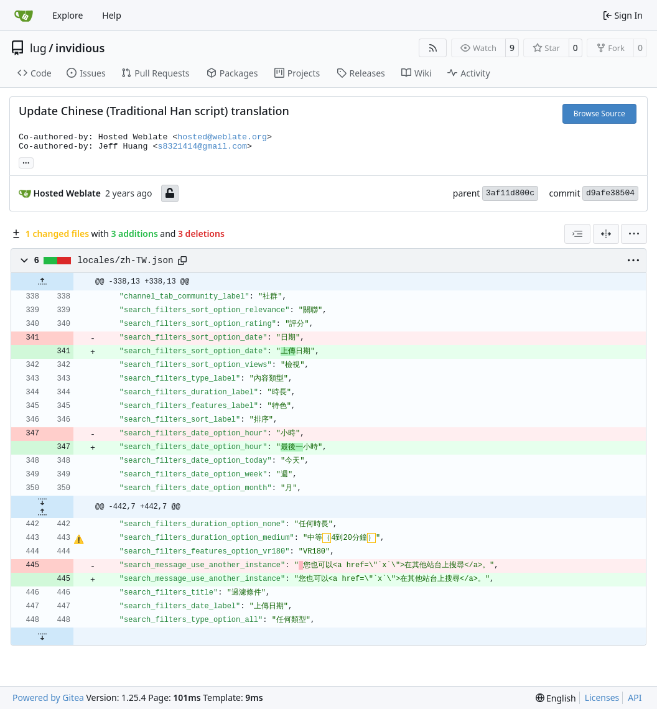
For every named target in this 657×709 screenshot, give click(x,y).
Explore (67, 15)
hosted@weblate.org (222, 137)
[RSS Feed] (433, 48)
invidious (80, 48)
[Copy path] (182, 260)
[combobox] (577, 234)
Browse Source (599, 113)
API (634, 697)
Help (111, 15)
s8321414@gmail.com (202, 146)
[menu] (634, 234)
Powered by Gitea (48, 697)
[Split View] (606, 234)
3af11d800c (510, 193)
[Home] (23, 15)
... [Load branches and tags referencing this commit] (26, 161)
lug (38, 48)
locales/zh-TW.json (126, 261)
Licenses (602, 697)
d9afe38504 (610, 193)
